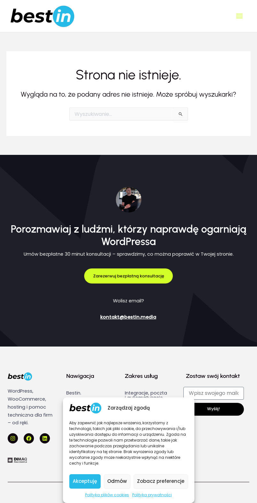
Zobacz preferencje (160, 481)
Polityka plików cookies (107, 495)
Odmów (117, 481)
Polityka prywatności (152, 495)
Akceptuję (85, 481)
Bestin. (73, 393)
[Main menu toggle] (239, 16)
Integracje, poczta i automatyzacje (146, 395)
